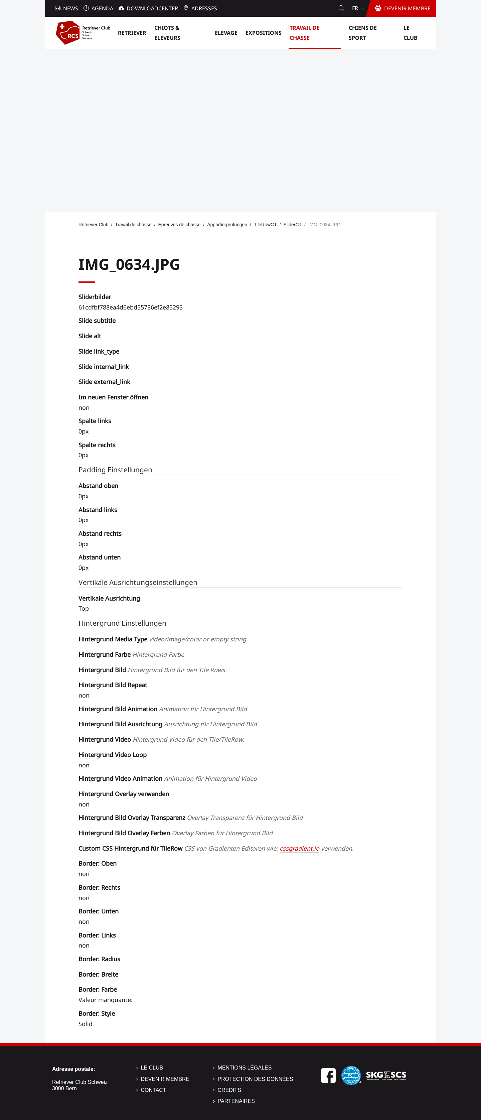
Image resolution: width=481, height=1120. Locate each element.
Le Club (152, 1068)
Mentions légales (245, 1068)
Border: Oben (97, 863)
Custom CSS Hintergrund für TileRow (216, 848)
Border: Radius (99, 959)
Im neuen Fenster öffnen (113, 397)
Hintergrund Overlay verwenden (123, 794)
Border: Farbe (97, 989)
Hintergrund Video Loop (112, 755)
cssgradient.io (299, 848)
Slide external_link (104, 382)
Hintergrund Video (161, 739)
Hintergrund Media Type (162, 639)
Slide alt (89, 336)
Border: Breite (98, 974)
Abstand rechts (100, 533)
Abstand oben (98, 486)
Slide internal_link (103, 367)
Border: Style (96, 1013)
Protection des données (255, 1079)
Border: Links (97, 935)
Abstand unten (99, 557)
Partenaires (236, 1101)
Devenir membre (165, 1079)
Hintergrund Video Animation (167, 778)
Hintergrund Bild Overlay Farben (175, 833)
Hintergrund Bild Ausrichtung (167, 724)
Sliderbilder (94, 297)
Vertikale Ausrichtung (109, 598)
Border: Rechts (99, 887)
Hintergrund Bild (152, 670)
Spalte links (94, 421)
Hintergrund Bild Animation (162, 709)
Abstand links (97, 510)
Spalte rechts (97, 445)
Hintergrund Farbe (131, 654)
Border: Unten (98, 911)
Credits (229, 1090)
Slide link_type (98, 351)
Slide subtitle (97, 321)
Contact (153, 1090)
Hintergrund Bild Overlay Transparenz (190, 818)
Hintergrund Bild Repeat (112, 685)
